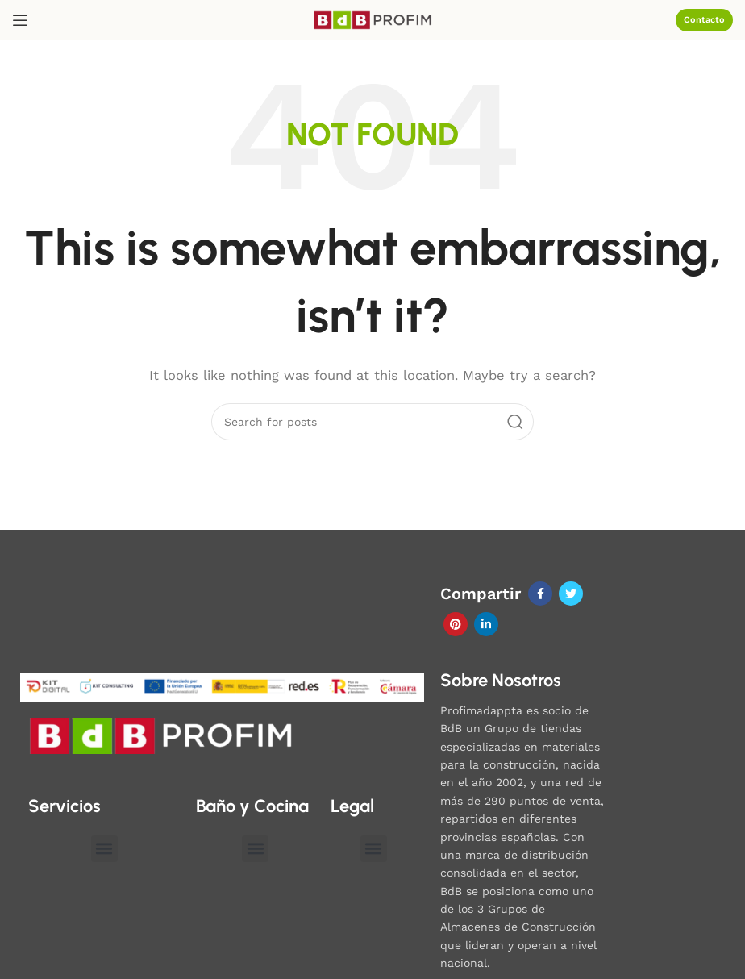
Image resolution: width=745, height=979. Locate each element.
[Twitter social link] (571, 593)
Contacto (704, 20)
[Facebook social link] (540, 593)
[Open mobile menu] (20, 20)
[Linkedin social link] (486, 624)
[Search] (372, 421)
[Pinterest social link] (455, 624)
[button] (104, 848)
